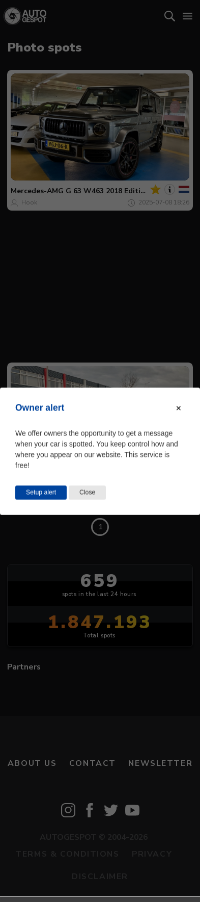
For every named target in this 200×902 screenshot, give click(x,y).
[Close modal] (179, 408)
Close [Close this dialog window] (87, 492)
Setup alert (41, 492)
